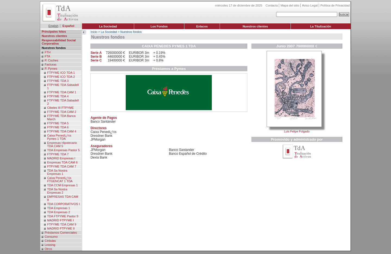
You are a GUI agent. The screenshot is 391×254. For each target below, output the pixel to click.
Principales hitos (54, 31)
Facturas (50, 64)
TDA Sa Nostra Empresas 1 (57, 172)
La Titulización (320, 26)
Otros (48, 248)
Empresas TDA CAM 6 (62, 162)
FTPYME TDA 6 (57, 127)
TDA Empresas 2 (58, 212)
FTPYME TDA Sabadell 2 (63, 102)
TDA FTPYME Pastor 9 (62, 216)
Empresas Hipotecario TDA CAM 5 (62, 144)
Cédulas (50, 240)
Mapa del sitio (289, 5)
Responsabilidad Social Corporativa (59, 42)
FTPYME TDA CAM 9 (61, 224)
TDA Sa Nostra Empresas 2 (57, 191)
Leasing (50, 244)
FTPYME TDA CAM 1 (61, 92)
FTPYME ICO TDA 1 (61, 72)
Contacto (272, 5)
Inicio (93, 31)
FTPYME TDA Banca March (61, 117)
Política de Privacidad (335, 5)
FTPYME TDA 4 (57, 96)
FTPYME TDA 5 (57, 123)
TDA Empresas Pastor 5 (63, 150)
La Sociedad (108, 26)
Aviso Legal (310, 5)
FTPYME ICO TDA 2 (61, 76)
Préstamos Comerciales (61, 232)
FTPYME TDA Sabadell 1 (63, 86)
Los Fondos (159, 26)
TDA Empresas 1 (58, 208)
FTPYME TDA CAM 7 (61, 166)
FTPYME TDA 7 (57, 154)
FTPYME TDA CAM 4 (61, 131)
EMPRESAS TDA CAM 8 (62, 198)
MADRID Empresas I (61, 158)
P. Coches (51, 60)
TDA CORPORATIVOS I (63, 204)
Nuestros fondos (54, 47)
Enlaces (202, 26)
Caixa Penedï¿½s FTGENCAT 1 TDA (59, 179)
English (53, 25)
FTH (48, 52)
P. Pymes (51, 68)
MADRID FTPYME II (61, 228)
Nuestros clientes (255, 26)
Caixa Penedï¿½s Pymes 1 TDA (59, 137)
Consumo (51, 236)
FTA (47, 56)
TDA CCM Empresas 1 (62, 185)
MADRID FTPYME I (60, 220)
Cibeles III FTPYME (60, 107)
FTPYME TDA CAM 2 (61, 111)
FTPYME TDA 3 (57, 80)
